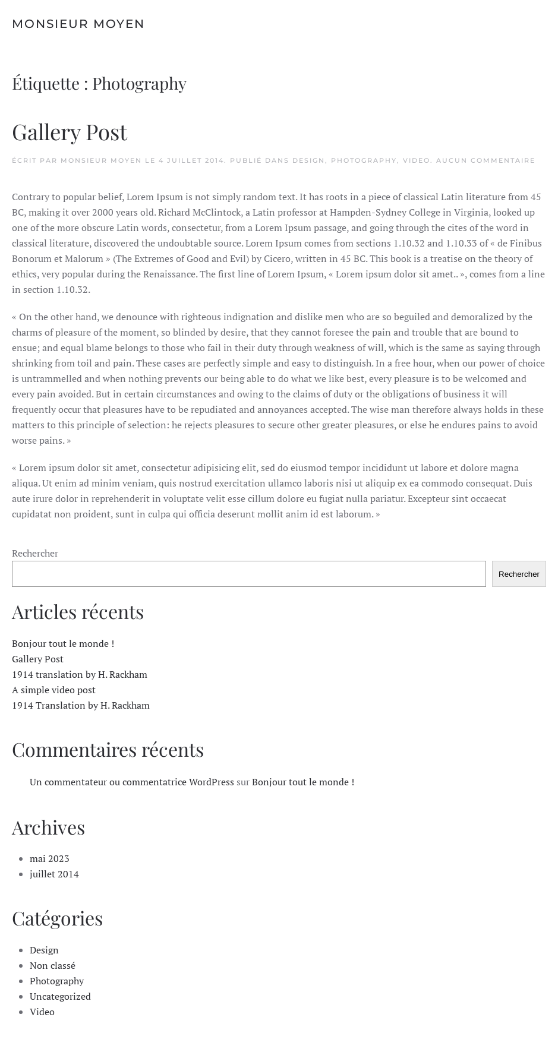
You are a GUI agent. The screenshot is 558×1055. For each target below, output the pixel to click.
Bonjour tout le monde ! (63, 643)
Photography (364, 160)
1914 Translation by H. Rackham (81, 705)
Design (308, 160)
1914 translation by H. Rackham (79, 674)
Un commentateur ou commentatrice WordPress (132, 781)
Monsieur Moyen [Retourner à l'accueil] (78, 24)
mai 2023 (50, 858)
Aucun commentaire (485, 160)
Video (416, 160)
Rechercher (35, 553)
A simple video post (54, 689)
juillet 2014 (54, 873)
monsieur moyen (101, 160)
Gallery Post (69, 131)
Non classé (52, 965)
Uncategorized (60, 996)
